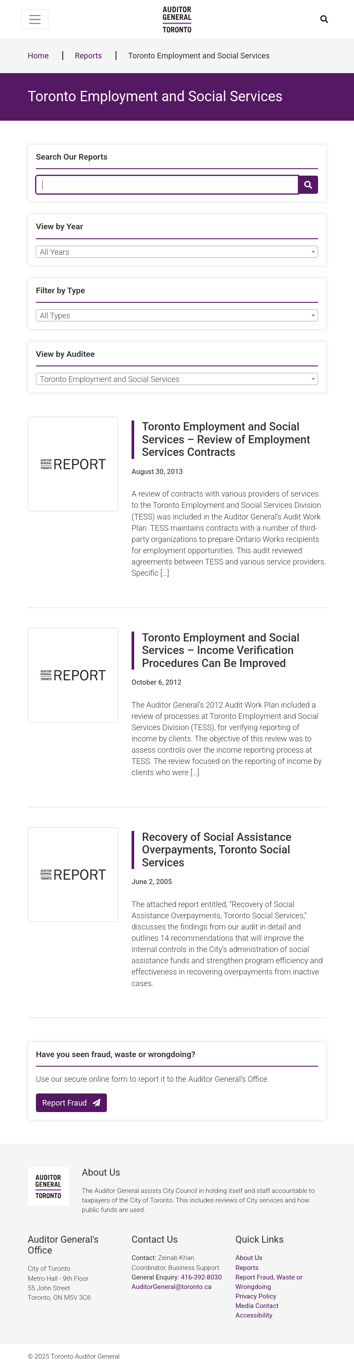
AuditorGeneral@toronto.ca (172, 1287)
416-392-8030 (201, 1277)
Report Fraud (71, 1102)
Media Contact (256, 1306)
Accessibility (254, 1315)
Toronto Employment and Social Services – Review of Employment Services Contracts (226, 439)
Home (38, 55)
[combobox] (177, 252)
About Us (248, 1258)
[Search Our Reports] (167, 185)
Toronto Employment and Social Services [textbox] (110, 379)
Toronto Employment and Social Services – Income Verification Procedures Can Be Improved (220, 650)
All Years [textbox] (54, 251)
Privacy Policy (255, 1296)
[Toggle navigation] (34, 19)
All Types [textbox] (55, 315)
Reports (88, 55)
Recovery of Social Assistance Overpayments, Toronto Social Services (217, 849)
